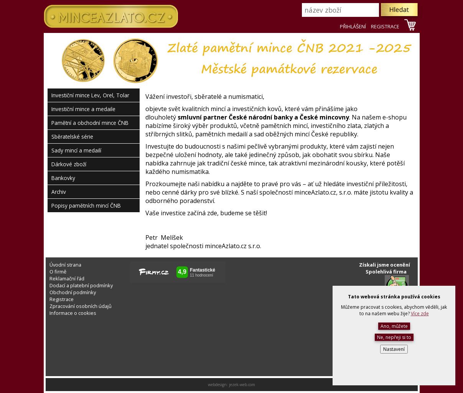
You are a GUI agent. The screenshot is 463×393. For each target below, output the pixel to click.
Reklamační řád (66, 278)
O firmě (57, 271)
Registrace (61, 299)
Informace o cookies (72, 312)
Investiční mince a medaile (83, 109)
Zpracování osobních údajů (80, 306)
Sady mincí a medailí (76, 150)
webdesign (217, 384)
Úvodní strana (65, 264)
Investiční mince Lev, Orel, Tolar (90, 95)
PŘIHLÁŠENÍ (353, 26)
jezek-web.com (242, 384)
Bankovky (63, 178)
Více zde (420, 313)
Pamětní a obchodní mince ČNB (90, 122)
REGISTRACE (385, 26)
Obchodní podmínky (72, 292)
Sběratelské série (72, 136)
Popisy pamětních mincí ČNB (86, 205)
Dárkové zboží (68, 164)
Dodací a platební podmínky (81, 285)
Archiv (58, 191)
